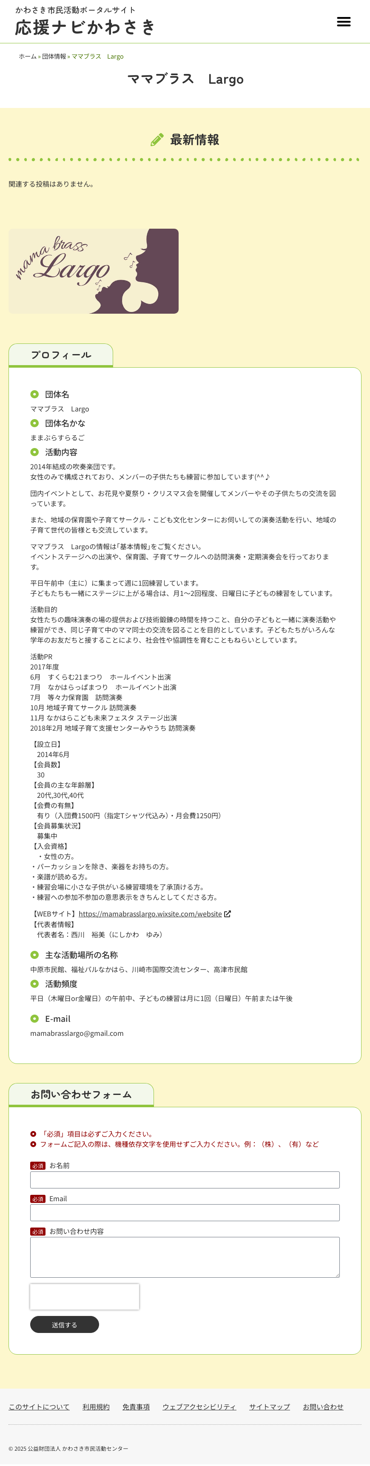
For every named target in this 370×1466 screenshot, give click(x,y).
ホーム (28, 55)
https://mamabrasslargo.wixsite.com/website (150, 915)
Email (58, 1201)
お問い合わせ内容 (76, 1233)
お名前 (59, 1167)
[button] (344, 21)
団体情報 (54, 55)
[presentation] (84, 1299)
